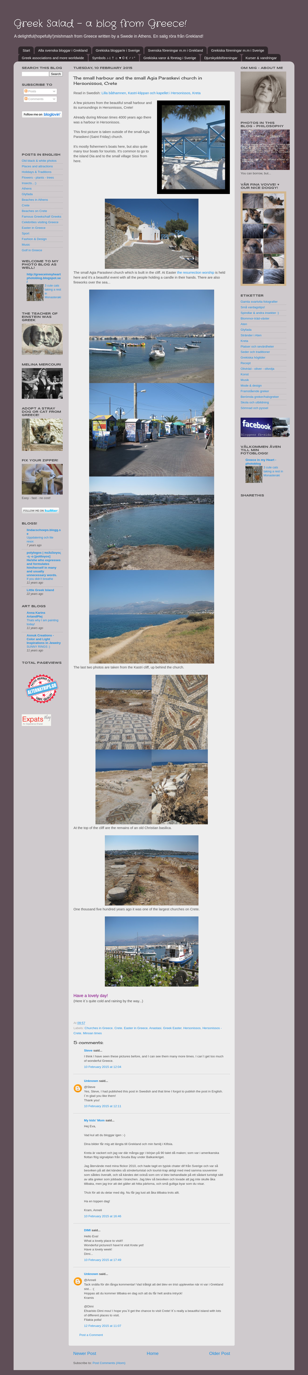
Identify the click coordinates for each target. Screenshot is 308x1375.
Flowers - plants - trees (38, 177)
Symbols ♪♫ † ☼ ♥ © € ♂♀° (113, 58)
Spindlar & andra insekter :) (260, 313)
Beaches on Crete (34, 211)
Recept (246, 363)
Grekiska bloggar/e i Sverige (118, 50)
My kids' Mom (94, 1120)
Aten (244, 324)
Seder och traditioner (255, 352)
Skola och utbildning (255, 402)
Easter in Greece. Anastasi (142, 1028)
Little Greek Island (40, 590)
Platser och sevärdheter (257, 346)
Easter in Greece (33, 228)
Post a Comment (91, 1335)
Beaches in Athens (35, 199)
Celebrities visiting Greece (40, 222)
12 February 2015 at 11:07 (102, 1326)
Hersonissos (192, 1028)
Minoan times (92, 1033)
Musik (245, 380)
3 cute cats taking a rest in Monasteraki (273, 471)
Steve (88, 1050)
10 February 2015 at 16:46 (102, 1216)
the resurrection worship (195, 272)
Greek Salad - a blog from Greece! (100, 24)
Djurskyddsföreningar (221, 58)
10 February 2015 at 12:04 (102, 1067)
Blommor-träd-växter (255, 318)
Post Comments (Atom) (109, 1363)
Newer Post (84, 1353)
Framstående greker (255, 391)
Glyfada (27, 194)
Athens (27, 188)
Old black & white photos (39, 160)
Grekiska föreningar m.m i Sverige (237, 50)
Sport (25, 233)
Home (152, 1353)
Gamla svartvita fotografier (259, 301)
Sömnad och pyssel (254, 408)
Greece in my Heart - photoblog (261, 461)
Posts (30, 91)
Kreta (244, 341)
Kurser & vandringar (261, 58)
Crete (118, 1028)
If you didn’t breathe (40, 579)
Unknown (91, 1081)
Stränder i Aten (251, 335)
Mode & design (251, 385)
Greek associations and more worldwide (53, 58)
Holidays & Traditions (36, 172)
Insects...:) (29, 183)
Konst (245, 374)
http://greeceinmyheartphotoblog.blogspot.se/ (44, 278)
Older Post (219, 1353)
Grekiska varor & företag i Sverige (169, 58)
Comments (34, 99)
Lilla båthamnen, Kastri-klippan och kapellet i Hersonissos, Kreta (151, 93)
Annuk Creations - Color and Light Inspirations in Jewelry (44, 639)
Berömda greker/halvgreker (260, 396)
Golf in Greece (32, 250)
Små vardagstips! (253, 307)
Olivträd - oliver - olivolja (257, 368)
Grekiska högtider (253, 357)
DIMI (87, 1230)
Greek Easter (172, 1028)
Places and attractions (37, 166)
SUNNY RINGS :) (38, 646)
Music (26, 244)
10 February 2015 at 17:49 (102, 1260)
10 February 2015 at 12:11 (102, 1106)
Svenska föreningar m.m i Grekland (175, 50)
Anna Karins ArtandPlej (36, 614)
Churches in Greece (98, 1028)
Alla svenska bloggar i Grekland (63, 50)
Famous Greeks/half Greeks (41, 216)
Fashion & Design (34, 239)
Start (26, 50)
